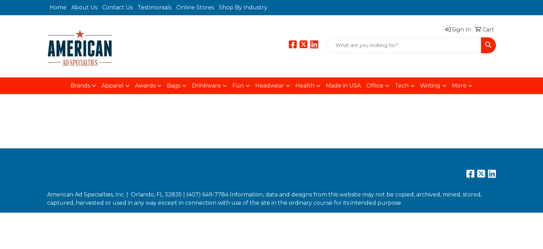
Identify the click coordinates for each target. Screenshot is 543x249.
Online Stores (195, 7)
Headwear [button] (269, 85)
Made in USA (343, 85)
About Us (84, 7)
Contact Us (117, 7)
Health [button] (304, 85)
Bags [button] (173, 85)
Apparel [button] (112, 85)
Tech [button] (402, 85)
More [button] (459, 85)
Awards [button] (145, 85)
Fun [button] (238, 85)
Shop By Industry (243, 7)
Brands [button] (80, 85)
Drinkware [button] (206, 85)
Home (58, 7)
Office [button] (374, 85)
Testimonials (154, 7)
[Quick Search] (404, 45)
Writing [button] (430, 85)
